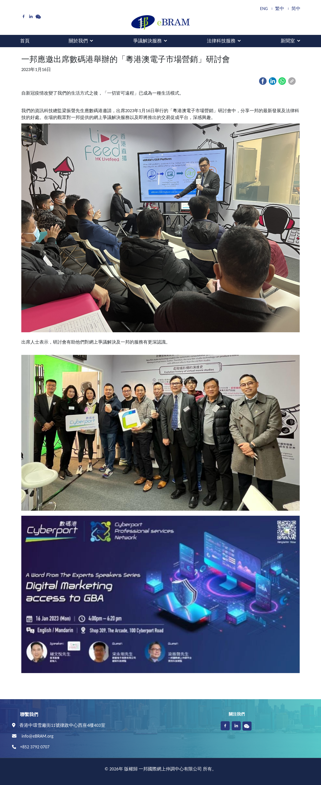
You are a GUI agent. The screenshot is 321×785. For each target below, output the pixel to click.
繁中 (279, 9)
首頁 (25, 41)
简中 (295, 9)
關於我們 (78, 41)
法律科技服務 (221, 41)
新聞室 (288, 41)
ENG (264, 9)
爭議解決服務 (147, 41)
